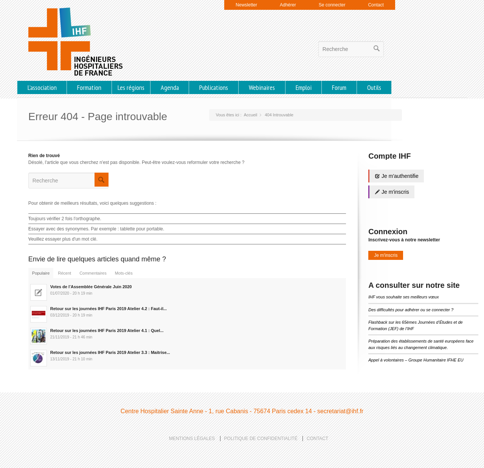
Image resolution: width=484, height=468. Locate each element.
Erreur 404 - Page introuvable (97, 116)
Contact (375, 5)
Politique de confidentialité (261, 438)
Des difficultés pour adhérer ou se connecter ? (410, 309)
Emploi (304, 87)
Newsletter (246, 5)
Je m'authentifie (397, 176)
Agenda (170, 87)
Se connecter (332, 5)
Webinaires (262, 87)
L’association (42, 87)
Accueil (250, 115)
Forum (339, 87)
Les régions (131, 87)
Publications (213, 87)
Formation (89, 87)
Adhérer (288, 5)
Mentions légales (192, 438)
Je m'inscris (392, 192)
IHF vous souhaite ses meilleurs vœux (403, 297)
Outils (374, 87)
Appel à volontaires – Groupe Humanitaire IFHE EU (415, 360)
